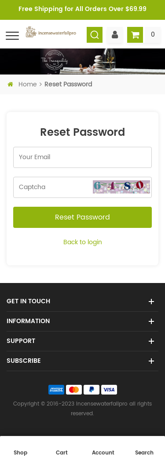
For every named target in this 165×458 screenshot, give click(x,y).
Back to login (82, 242)
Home (23, 84)
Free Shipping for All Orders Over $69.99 (82, 9)
